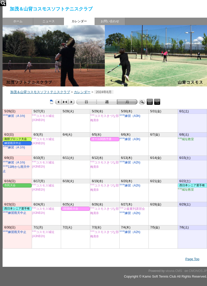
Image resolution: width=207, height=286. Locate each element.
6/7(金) (155, 134)
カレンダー (79, 21)
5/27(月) (38, 111)
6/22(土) (184, 181)
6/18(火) (68, 181)
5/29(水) (97, 111)
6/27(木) (126, 204)
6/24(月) (38, 204)
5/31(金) (155, 111)
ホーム (17, 21)
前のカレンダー (58, 101)
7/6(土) (184, 227)
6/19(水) (97, 181)
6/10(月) (38, 158)
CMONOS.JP (198, 271)
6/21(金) (155, 181)
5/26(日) (9, 111)
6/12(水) (97, 158)
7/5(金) (155, 227)
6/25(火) (68, 204)
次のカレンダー (71, 101)
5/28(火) (68, 111)
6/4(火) (67, 134)
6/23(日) (9, 204)
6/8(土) (184, 134)
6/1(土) (184, 111)
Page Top (192, 259)
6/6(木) (126, 134)
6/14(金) (155, 158)
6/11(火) (68, 158)
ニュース (48, 21)
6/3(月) (38, 134)
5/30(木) (126, 111)
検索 (142, 101)
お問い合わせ (110, 21)
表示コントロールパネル (157, 102)
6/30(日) (9, 227)
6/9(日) (9, 158)
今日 (65, 101)
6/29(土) (184, 204)
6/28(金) (155, 204)
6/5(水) (96, 134)
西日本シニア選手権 (17, 208)
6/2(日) (9, 134)
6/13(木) (126, 158)
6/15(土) (184, 158)
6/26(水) (97, 204)
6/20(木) (126, 181)
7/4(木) (126, 227)
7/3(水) (96, 227)
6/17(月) (38, 181)
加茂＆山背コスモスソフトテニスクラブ (51, 9)
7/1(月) (38, 227)
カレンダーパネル (150, 102)
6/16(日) (9, 181)
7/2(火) (67, 227)
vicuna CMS (174, 271)
